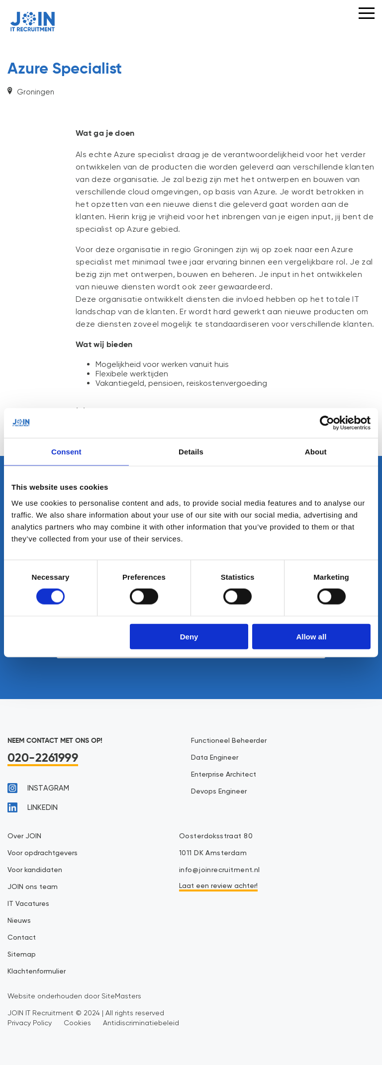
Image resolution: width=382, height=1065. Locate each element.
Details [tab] (191, 451)
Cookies (77, 1023)
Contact (21, 937)
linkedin (32, 807)
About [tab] (316, 451)
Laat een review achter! (218, 886)
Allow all (311, 636)
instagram (38, 788)
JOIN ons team (32, 887)
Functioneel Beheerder (229, 740)
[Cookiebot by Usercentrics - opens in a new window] (327, 423)
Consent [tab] (66, 451)
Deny (189, 636)
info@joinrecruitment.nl (219, 870)
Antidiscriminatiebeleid (141, 1023)
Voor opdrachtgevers (42, 853)
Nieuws (19, 920)
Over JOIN (24, 836)
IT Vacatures (28, 903)
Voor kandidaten (34, 870)
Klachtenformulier (36, 971)
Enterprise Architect (223, 774)
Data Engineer (214, 757)
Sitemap (21, 954)
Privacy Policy (29, 1023)
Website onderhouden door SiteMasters (74, 996)
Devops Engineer (219, 791)
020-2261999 (42, 758)
